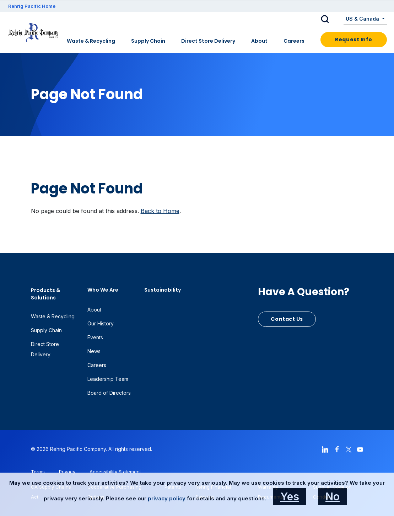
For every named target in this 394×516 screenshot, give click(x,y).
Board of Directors (109, 393)
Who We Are (102, 289)
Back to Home (160, 210)
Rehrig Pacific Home (31, 6)
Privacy (67, 471)
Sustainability (162, 289)
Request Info (353, 39)
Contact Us (287, 319)
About (259, 40)
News (94, 351)
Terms (38, 471)
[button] (330, 19)
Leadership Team (107, 379)
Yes (289, 496)
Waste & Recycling (91, 40)
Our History (100, 323)
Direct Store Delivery (208, 40)
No (332, 496)
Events (95, 337)
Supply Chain (148, 40)
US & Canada (363, 19)
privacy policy (166, 498)
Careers (294, 40)
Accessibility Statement (115, 471)
